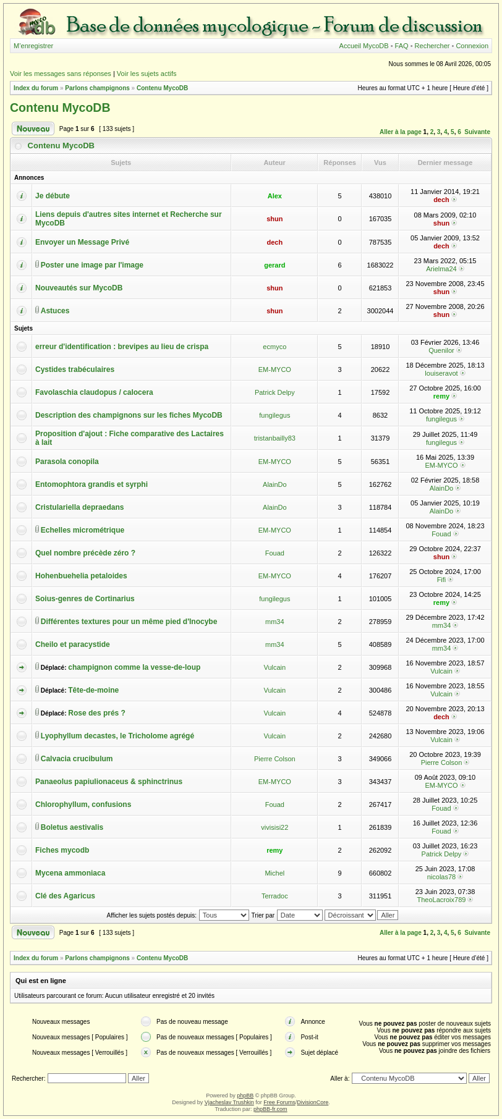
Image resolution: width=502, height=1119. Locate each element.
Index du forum (36, 88)
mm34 (274, 621)
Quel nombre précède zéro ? (85, 553)
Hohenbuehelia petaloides (81, 576)
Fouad (441, 534)
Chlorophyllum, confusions (83, 804)
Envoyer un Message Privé (82, 242)
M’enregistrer (33, 45)
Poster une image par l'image (92, 265)
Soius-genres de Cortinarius (85, 598)
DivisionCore (312, 1102)
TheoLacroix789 (441, 899)
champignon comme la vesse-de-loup (134, 667)
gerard (274, 265)
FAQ (402, 45)
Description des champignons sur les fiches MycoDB (129, 415)
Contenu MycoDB (162, 88)
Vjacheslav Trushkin (229, 1102)
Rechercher (432, 45)
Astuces (55, 310)
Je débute (52, 196)
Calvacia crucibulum (77, 758)
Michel (274, 873)
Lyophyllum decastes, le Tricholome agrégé (117, 736)
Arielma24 (441, 268)
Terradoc (275, 896)
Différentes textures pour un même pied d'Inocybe (129, 621)
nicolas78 (441, 876)
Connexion (472, 45)
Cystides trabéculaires (74, 369)
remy (441, 396)
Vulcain (274, 667)
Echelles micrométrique (82, 530)
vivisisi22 (274, 827)
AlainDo (275, 484)
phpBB (245, 1095)
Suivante (477, 132)
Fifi (441, 579)
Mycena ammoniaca (70, 873)
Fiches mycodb (62, 850)
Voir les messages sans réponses (60, 73)
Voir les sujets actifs (147, 73)
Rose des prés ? (97, 713)
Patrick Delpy (275, 392)
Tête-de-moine (93, 690)
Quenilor (441, 350)
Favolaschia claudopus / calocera (94, 392)
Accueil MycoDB (364, 45)
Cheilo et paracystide (72, 644)
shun (274, 218)
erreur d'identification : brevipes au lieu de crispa (121, 346)
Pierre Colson (275, 758)
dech (441, 199)
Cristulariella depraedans (79, 507)
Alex (275, 196)
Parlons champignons (97, 88)
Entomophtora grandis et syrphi (91, 484)
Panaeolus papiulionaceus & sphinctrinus (108, 781)
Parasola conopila (67, 461)
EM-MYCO (274, 369)
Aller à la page (401, 132)
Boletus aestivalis (72, 827)
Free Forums (279, 1102)
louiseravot (441, 373)
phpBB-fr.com (270, 1109)
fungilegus (274, 415)
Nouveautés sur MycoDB (78, 288)
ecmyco (274, 346)
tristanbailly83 (275, 438)
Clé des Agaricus (65, 896)
